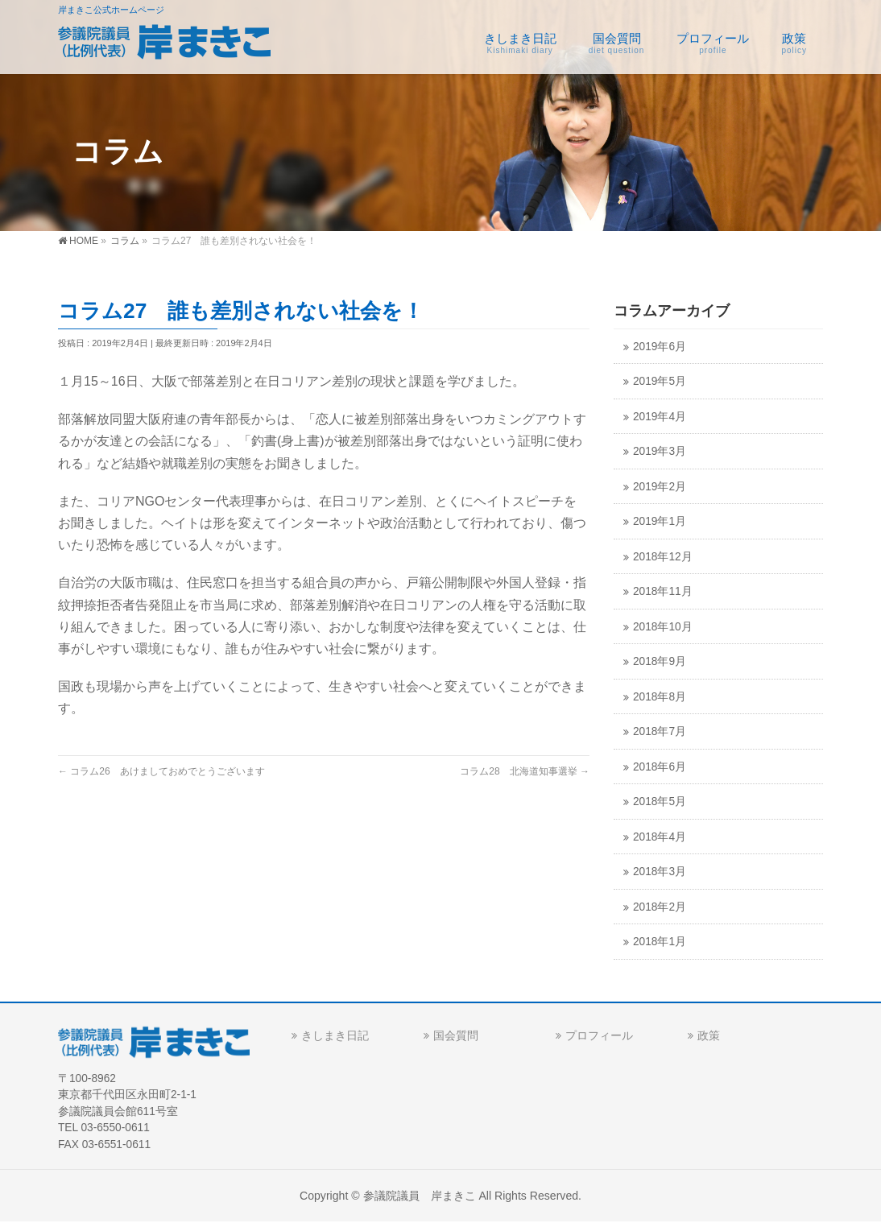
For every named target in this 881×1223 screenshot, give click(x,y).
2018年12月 (663, 557)
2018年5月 (659, 801)
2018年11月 (663, 591)
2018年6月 (659, 767)
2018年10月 (663, 627)
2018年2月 (659, 907)
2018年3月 (659, 872)
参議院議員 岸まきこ (419, 1195)
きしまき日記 (335, 1035)
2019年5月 (659, 381)
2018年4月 (659, 837)
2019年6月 (659, 347)
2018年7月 (659, 731)
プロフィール (599, 1035)
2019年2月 (659, 487)
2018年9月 (659, 661)
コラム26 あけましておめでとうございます (161, 771)
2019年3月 (659, 451)
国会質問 (455, 1035)
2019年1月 (659, 521)
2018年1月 (659, 942)
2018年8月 (659, 697)
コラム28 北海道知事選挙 (524, 771)
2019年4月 (659, 417)
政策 (708, 1035)
